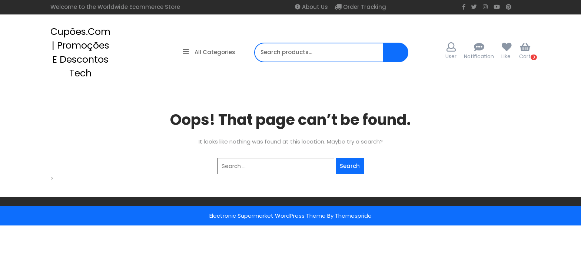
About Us (314, 7)
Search (395, 56)
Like (506, 56)
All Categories (209, 52)
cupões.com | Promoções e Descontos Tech (80, 52)
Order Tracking (364, 7)
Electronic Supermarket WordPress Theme (267, 216)
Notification (479, 56)
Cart (525, 51)
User (450, 51)
